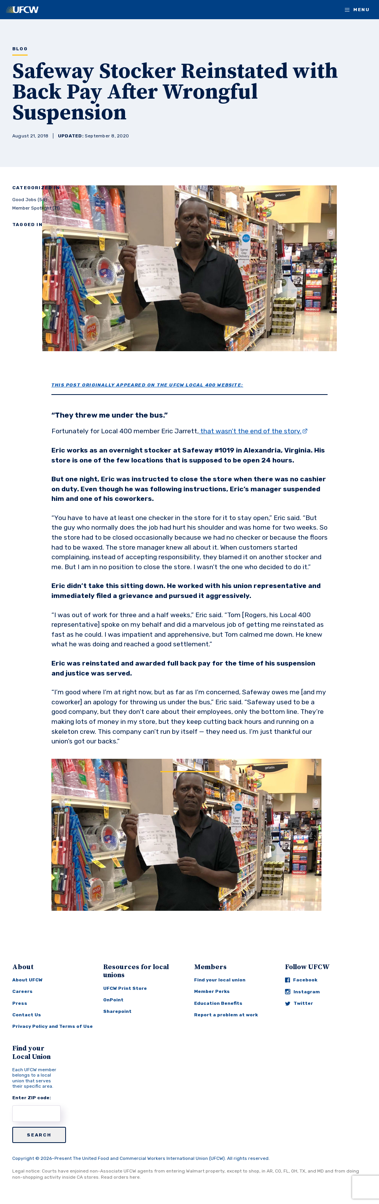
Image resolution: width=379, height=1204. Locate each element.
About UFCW (27, 980)
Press (19, 1003)
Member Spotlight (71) (36, 208)
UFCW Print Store (125, 988)
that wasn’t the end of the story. (250, 431)
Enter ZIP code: (31, 1097)
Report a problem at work (226, 1014)
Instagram (302, 991)
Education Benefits (218, 1003)
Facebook (301, 980)
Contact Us (26, 1014)
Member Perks (212, 991)
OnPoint (113, 1000)
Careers (22, 991)
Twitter (299, 1003)
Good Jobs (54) (29, 199)
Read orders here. (121, 1177)
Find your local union (220, 980)
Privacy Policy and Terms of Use (52, 1026)
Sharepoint (117, 1011)
